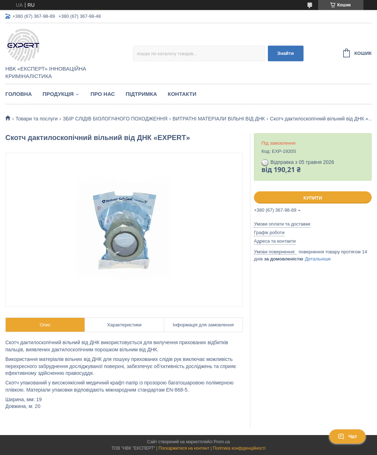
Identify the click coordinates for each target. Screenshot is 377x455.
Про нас (103, 94)
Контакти (182, 94)
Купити (313, 198)
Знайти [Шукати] (285, 53)
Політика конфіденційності (239, 448)
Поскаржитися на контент (184, 448)
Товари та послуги (36, 118)
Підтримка (141, 94)
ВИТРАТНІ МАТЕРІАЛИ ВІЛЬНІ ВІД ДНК (219, 118)
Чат (347, 436)
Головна (18, 94)
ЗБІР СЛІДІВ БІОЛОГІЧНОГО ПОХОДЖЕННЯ (115, 118)
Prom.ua (222, 441)
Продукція (57, 94)
